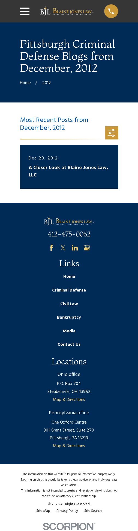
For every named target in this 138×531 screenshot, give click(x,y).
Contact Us (69, 344)
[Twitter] (63, 248)
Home (69, 276)
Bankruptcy (69, 317)
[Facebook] (51, 248)
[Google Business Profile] (87, 248)
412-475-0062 (69, 234)
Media (69, 331)
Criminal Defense (69, 290)
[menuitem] (43, 511)
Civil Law (69, 304)
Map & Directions (69, 399)
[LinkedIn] (75, 248)
